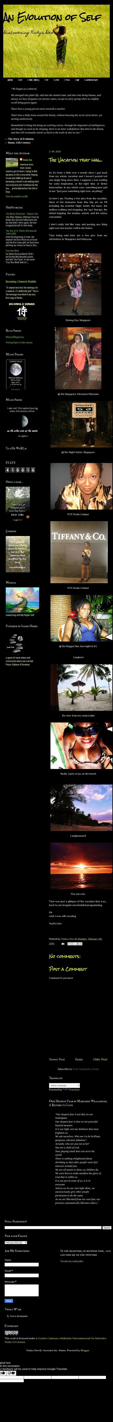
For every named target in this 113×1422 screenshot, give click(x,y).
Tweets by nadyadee (71, 1261)
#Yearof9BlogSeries (15, 337)
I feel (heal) (33, 80)
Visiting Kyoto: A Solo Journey (19, 342)
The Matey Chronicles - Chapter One (22, 213)
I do (46, 80)
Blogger (85, 1350)
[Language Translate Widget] (64, 1085)
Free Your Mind (12, 250)
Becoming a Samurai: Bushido (21, 281)
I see (77, 80)
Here (10, 80)
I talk (67, 80)
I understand (91, 80)
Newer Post (57, 1059)
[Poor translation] (11, 1373)
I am (20, 80)
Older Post (100, 1059)
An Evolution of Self (52, 17)
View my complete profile (17, 196)
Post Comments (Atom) (86, 1069)
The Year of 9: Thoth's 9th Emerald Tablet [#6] (21, 232)
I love (56, 80)
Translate (71, 1089)
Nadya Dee (27, 159)
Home (79, 1059)
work (13, 1338)
